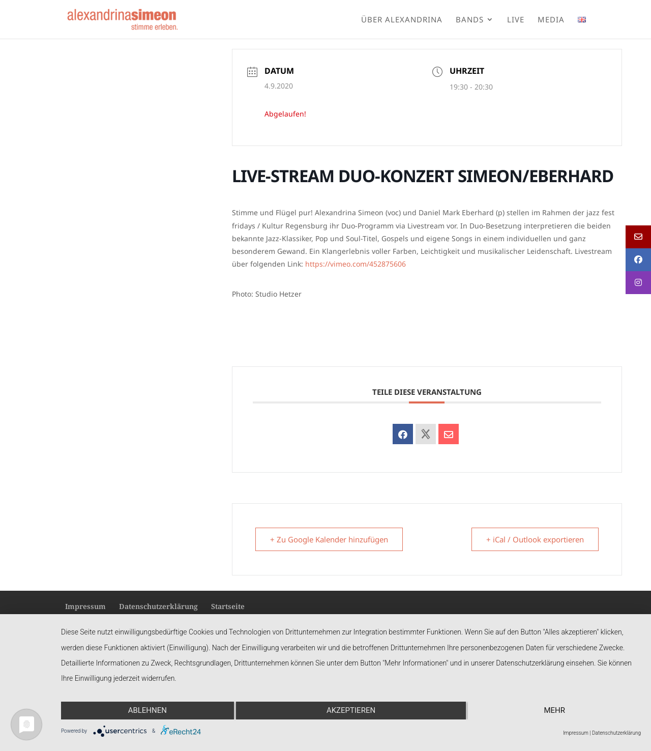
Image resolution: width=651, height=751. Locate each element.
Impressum (85, 606)
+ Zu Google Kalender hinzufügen (329, 539)
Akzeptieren (351, 710)
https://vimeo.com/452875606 (355, 264)
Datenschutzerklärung (158, 606)
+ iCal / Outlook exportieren (535, 539)
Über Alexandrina (401, 20)
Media (551, 20)
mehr (554, 710)
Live (515, 20)
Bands (470, 20)
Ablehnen (147, 710)
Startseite (228, 606)
